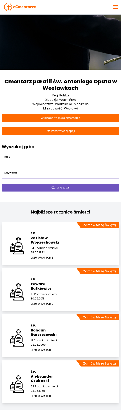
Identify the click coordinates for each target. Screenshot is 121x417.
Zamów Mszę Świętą (99, 225)
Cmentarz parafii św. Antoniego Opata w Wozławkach (60, 85)
